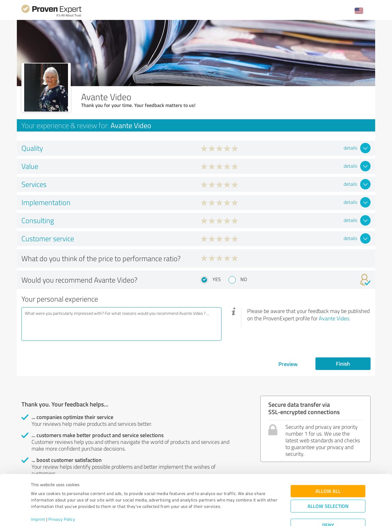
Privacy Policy (61, 497)
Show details (234, 514)
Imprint (38, 497)
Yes (217, 279)
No (243, 279)
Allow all (328, 469)
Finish (343, 364)
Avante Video (334, 318)
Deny (328, 503)
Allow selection (328, 484)
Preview (288, 363)
